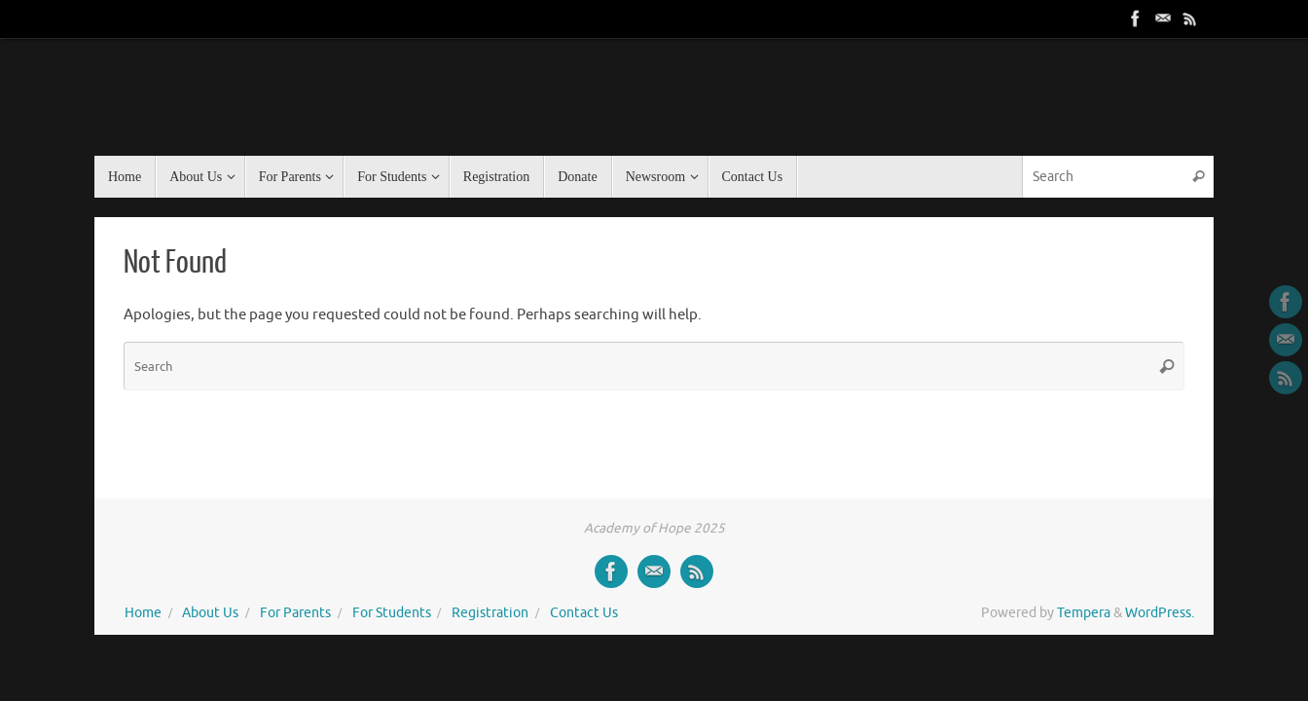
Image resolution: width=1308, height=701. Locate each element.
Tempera (1083, 613)
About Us (210, 613)
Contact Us (584, 613)
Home (143, 613)
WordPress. (1159, 613)
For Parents (295, 613)
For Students (391, 613)
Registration (490, 613)
